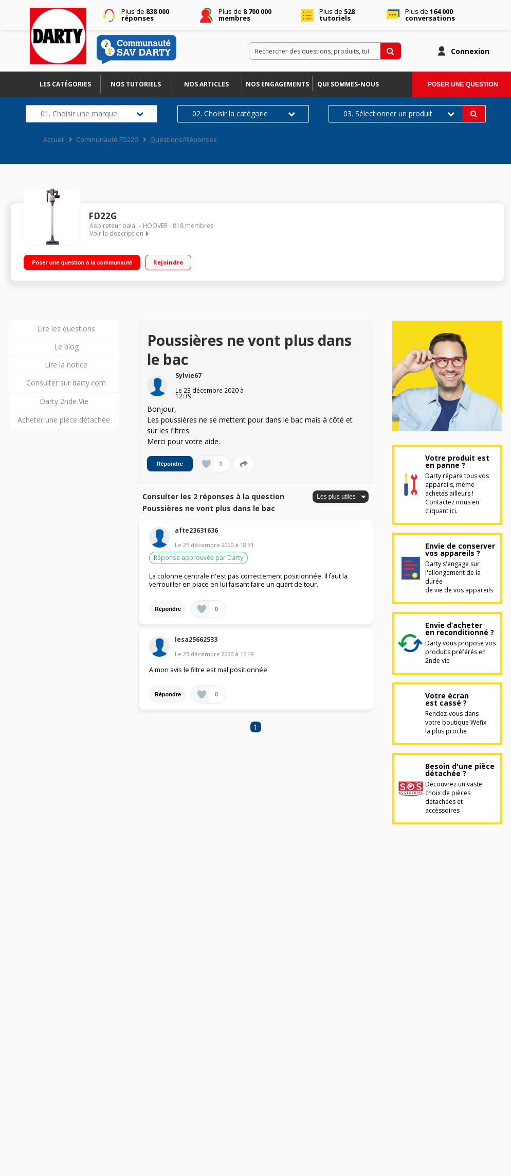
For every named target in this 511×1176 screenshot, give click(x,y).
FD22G (102, 216)
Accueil (54, 139)
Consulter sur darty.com (66, 383)
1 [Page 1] (255, 727)
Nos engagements (277, 84)
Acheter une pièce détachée (63, 420)
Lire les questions (66, 329)
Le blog (66, 347)
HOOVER (155, 226)
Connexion (470, 51)
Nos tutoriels (136, 84)
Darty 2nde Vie (64, 401)
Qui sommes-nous (348, 84)
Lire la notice (66, 365)
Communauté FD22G (107, 139)
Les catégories (65, 84)
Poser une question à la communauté (82, 261)
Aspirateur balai (113, 226)
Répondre (170, 464)
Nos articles (206, 84)
